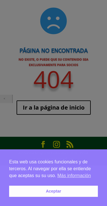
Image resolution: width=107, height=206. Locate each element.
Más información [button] (74, 175)
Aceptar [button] (53, 191)
